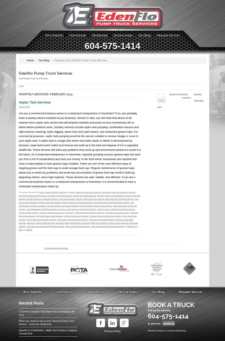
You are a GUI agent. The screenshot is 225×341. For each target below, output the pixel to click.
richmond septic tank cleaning (76, 216)
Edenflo (29, 230)
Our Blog (145, 35)
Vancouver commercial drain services (72, 220)
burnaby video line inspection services (42, 199)
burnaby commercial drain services (33, 196)
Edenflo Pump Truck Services (45, 73)
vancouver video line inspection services (98, 223)
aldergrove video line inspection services (119, 192)
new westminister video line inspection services (46, 209)
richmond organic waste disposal (49, 216)
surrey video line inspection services (41, 220)
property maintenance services (52, 213)
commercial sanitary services (71, 199)
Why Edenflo (54, 35)
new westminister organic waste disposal (95, 206)
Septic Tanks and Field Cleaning (52, 192)
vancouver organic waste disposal (40, 223)
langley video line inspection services (77, 203)
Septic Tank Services (35, 102)
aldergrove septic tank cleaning (88, 192)
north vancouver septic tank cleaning (81, 209)
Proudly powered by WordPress (56, 248)
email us (169, 323)
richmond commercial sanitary (117, 213)
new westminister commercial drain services (111, 203)
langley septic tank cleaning (49, 203)
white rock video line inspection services (107, 227)
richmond (69, 213)
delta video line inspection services (119, 199)
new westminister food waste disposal (62, 206)
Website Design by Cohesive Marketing (167, 330)
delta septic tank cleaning (94, 199)
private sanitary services (29, 213)
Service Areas (123, 35)
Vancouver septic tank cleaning (68, 223)
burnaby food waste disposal (84, 196)
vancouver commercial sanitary (101, 220)
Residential (99, 35)
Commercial (77, 35)
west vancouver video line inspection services (45, 227)
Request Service (168, 35)
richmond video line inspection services (105, 216)
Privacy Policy (112, 331)
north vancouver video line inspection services (116, 209)
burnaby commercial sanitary (60, 196)
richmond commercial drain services (89, 213)
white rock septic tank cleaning (77, 227)
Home (21, 86)
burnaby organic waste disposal (110, 196)
